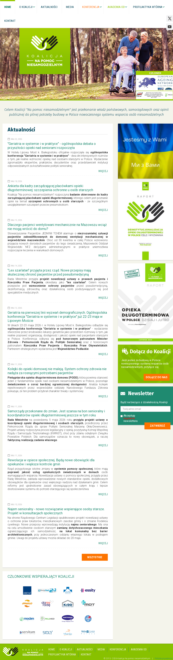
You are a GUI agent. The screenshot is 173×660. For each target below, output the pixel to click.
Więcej (103, 171)
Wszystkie (94, 557)
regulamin (129, 418)
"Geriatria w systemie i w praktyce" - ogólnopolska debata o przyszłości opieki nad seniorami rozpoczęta (52, 146)
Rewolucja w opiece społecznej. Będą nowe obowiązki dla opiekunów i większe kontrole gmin (51, 462)
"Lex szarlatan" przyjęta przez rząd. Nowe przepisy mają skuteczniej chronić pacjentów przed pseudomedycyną (49, 272)
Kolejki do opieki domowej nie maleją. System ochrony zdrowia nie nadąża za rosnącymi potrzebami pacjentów (57, 371)
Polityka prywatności (164, 658)
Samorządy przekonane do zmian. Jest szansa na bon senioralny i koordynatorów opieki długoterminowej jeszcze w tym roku (56, 413)
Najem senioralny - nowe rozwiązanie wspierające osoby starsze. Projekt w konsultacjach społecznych (56, 511)
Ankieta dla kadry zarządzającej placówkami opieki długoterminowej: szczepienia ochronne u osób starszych (50, 188)
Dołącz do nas (156, 377)
